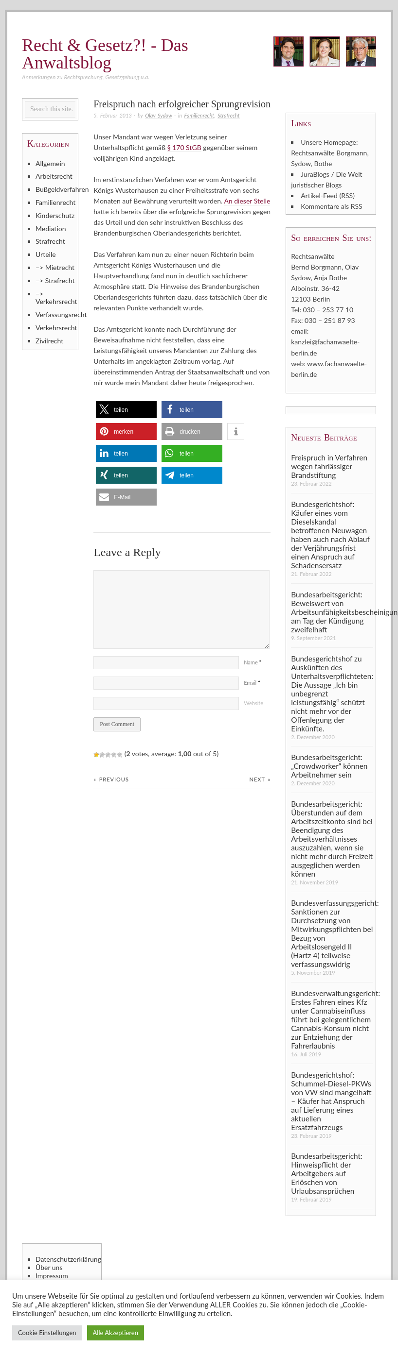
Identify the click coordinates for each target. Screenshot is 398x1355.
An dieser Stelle (247, 201)
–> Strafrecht (55, 280)
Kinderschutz (55, 215)
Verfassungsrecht (55, 314)
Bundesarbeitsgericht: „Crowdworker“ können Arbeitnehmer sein (329, 766)
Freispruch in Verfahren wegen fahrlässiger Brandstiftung (329, 466)
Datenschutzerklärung (67, 1259)
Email (252, 682)
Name (252, 662)
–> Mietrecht (55, 267)
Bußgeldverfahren (55, 189)
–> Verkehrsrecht (55, 297)
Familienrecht (199, 115)
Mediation (51, 228)
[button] (126, 409)
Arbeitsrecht (54, 176)
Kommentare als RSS (331, 206)
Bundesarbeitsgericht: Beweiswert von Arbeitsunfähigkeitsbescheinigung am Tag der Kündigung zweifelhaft (332, 611)
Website (253, 703)
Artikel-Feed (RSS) (328, 195)
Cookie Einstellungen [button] (47, 1333)
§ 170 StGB (184, 147)
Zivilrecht (49, 341)
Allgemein (50, 163)
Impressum (52, 1275)
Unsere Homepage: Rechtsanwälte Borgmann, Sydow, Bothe (329, 153)
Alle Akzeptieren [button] (115, 1333)
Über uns (49, 1267)
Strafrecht (228, 115)
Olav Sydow (158, 115)
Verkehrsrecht (55, 327)
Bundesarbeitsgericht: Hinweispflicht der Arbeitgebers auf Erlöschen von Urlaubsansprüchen (326, 1173)
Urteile (46, 254)
